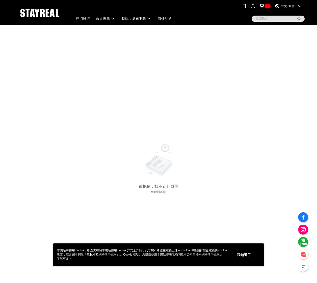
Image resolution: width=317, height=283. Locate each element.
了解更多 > (64, 258)
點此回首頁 (158, 192)
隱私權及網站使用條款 (101, 254)
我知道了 (244, 255)
